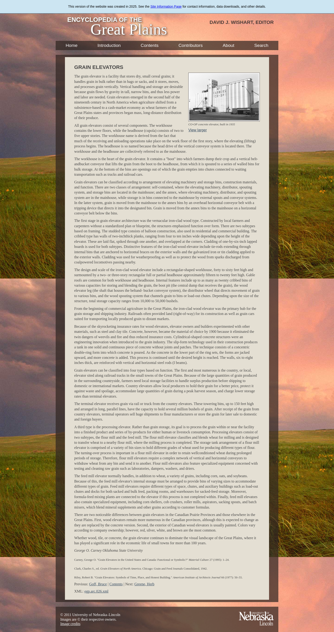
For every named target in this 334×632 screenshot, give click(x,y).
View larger (197, 130)
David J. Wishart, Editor (241, 22)
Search (261, 45)
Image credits (70, 624)
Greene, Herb (144, 584)
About (228, 45)
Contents (150, 45)
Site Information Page (166, 6)
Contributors (190, 45)
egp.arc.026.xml (96, 591)
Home (71, 45)
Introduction (109, 45)
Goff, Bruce (98, 584)
